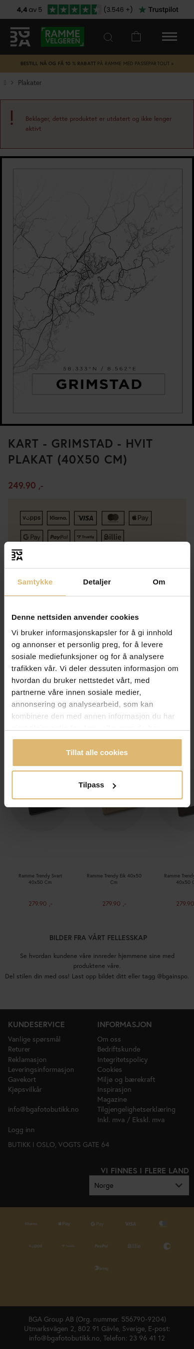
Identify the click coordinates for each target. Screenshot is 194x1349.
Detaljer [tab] (97, 582)
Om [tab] (159, 582)
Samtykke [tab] (35, 582)
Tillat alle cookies (97, 752)
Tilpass (97, 784)
